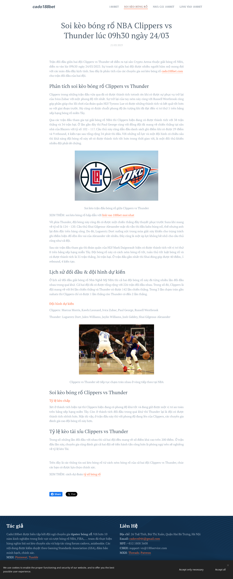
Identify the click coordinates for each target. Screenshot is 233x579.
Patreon (146, 552)
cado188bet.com (172, 71)
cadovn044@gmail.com (144, 539)
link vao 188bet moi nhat (118, 215)
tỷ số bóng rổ (92, 474)
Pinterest (21, 557)
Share (56, 494)
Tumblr (33, 557)
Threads (133, 552)
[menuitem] (113, 7)
